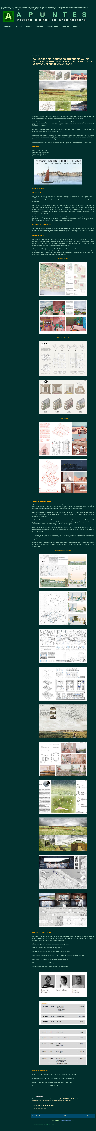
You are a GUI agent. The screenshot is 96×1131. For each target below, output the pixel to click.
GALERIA (19, 27)
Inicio (64, 1116)
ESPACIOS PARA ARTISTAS (67, 1099)
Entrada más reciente (39, 1116)
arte (39, 1099)
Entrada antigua (88, 1116)
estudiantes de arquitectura (83, 1099)
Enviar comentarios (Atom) (67, 1120)
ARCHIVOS (65, 27)
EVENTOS (29, 27)
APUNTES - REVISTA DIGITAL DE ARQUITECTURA (19, 5)
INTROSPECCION (37, 1101)
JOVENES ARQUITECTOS (50, 1101)
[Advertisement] (49, 41)
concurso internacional (47, 1099)
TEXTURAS (76, 27)
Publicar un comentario (40, 1108)
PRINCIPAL (8, 27)
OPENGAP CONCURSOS (65, 1101)
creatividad (56, 1099)
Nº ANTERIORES (52, 27)
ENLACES (39, 27)
